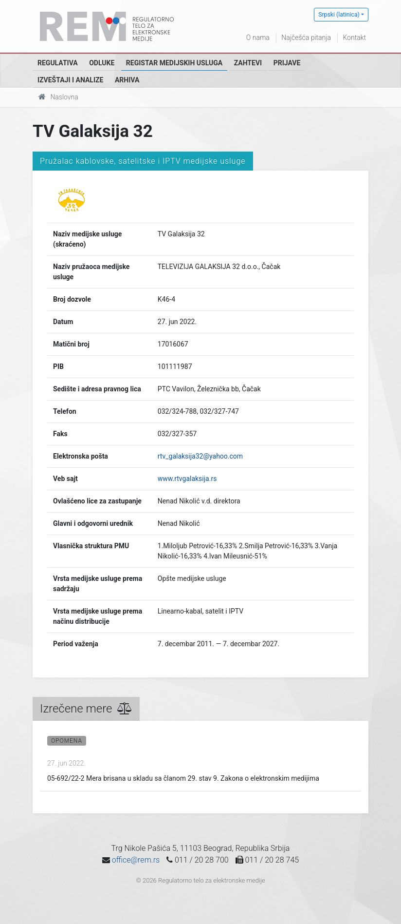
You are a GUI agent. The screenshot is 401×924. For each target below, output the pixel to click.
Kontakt (354, 37)
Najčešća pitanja (306, 37)
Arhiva (127, 80)
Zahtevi (248, 63)
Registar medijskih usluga (174, 63)
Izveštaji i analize (70, 80)
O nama (258, 37)
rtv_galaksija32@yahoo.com (200, 456)
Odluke (101, 63)
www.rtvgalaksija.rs (187, 478)
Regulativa (57, 63)
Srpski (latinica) (339, 14)
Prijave (287, 63)
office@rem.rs (136, 860)
